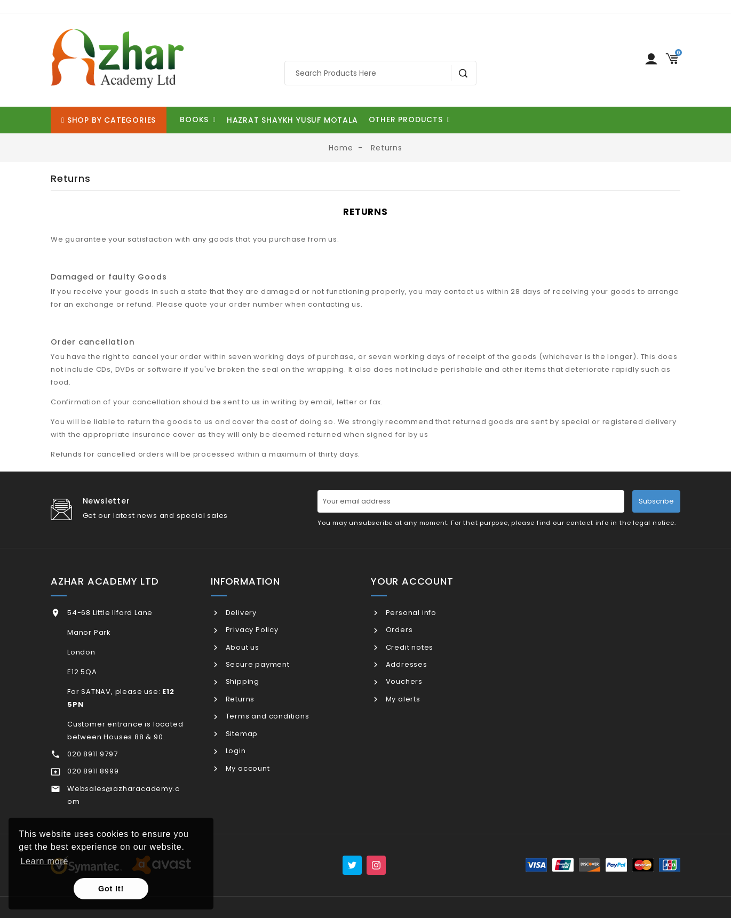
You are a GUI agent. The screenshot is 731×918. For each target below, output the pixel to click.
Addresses (405, 664)
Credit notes (408, 647)
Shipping (241, 681)
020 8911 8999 (92, 771)
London (81, 652)
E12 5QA (82, 672)
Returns (239, 699)
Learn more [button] (44, 861)
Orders (398, 630)
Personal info (410, 613)
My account (247, 768)
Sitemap (241, 734)
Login (235, 751)
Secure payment (257, 664)
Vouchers (403, 681)
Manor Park (89, 632)
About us (241, 647)
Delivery (240, 613)
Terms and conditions (266, 716)
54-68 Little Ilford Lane (110, 613)
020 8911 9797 (92, 754)
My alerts (402, 699)
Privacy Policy (251, 630)
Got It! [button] (111, 888)
